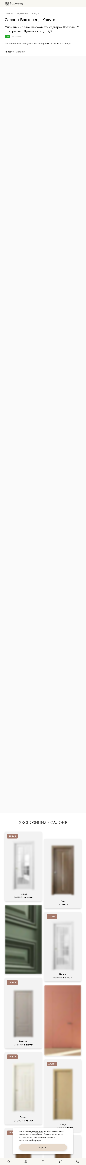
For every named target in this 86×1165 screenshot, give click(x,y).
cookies (39, 1131)
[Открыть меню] (79, 3)
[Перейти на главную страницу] (14, 3)
